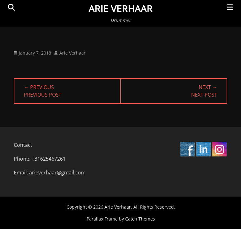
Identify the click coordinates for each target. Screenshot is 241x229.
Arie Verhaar (120, 8)
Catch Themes (140, 219)
